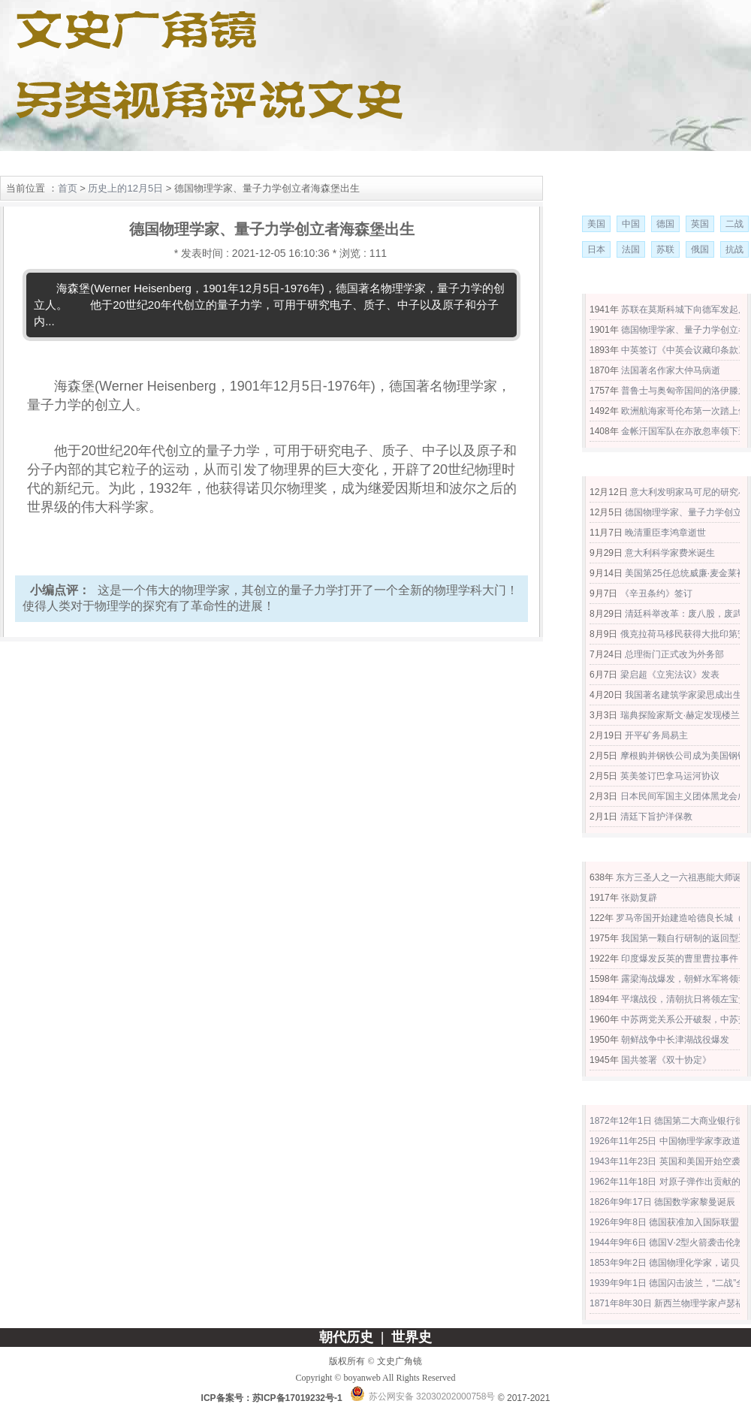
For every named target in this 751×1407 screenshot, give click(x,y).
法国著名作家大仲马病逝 (670, 370)
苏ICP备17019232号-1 (297, 1398)
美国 (596, 224)
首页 (67, 188)
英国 (700, 224)
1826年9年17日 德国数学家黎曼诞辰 (662, 1202)
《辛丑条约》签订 (656, 593)
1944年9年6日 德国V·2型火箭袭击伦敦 (666, 1242)
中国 (631, 224)
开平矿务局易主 (656, 735)
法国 (631, 249)
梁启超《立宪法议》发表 (669, 674)
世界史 (162, 164)
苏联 (665, 249)
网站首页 (32, 164)
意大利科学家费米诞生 (670, 553)
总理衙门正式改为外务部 (674, 654)
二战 (734, 224)
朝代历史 (98, 164)
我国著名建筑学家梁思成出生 (683, 695)
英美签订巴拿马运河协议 (669, 776)
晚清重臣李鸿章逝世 (665, 532)
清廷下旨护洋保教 (656, 816)
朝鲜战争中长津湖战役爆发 (675, 1039)
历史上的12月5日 (125, 188)
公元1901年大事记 (657, 467)
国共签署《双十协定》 (666, 1060)
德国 (665, 224)
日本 (596, 249)
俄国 (700, 249)
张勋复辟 (639, 897)
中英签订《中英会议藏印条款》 (684, 350)
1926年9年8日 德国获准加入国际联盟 (664, 1222)
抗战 (734, 249)
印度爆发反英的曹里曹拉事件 (679, 958)
